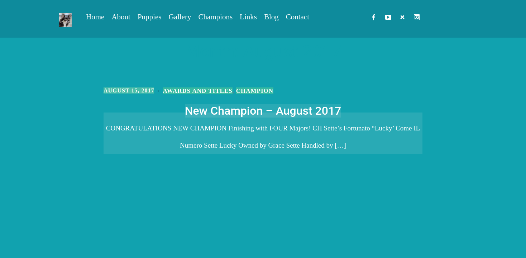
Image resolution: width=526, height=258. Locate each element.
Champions (215, 17)
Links (248, 17)
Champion (254, 90)
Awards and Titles (197, 90)
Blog (271, 17)
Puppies (150, 17)
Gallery (179, 17)
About (120, 17)
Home (95, 17)
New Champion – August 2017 (263, 111)
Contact (297, 17)
